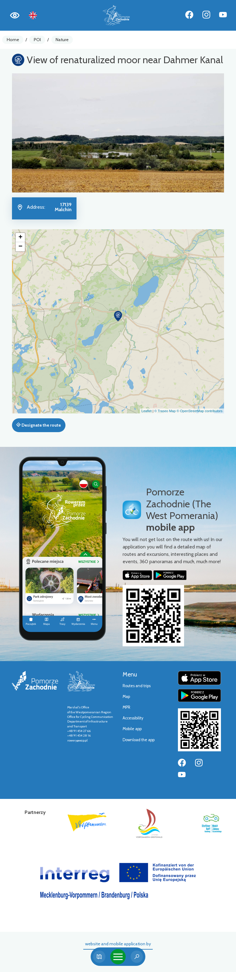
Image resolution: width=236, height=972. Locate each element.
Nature (62, 39)
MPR (126, 707)
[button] (118, 316)
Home (13, 39)
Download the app (139, 740)
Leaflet (146, 411)
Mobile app (132, 728)
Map (126, 696)
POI (37, 39)
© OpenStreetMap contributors (199, 411)
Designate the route (38, 425)
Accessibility (133, 718)
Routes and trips (137, 685)
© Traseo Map (164, 411)
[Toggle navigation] (118, 957)
